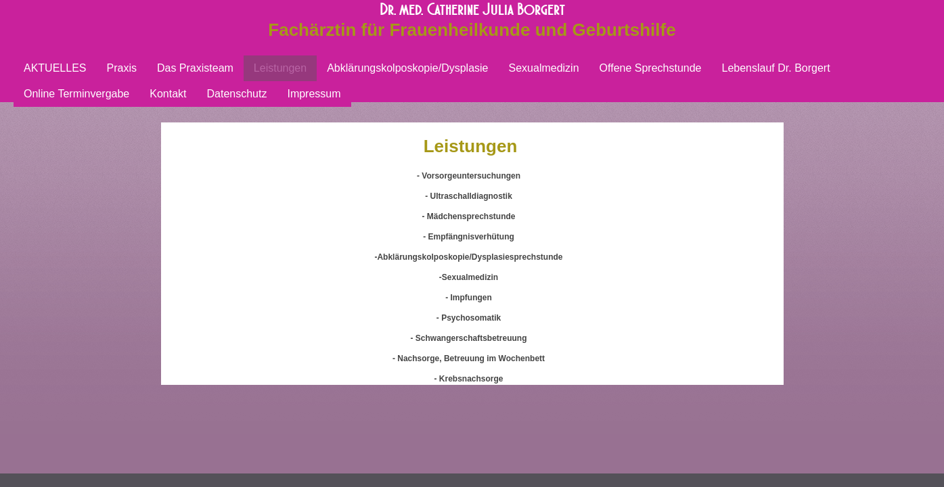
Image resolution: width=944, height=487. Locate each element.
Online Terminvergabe (76, 93)
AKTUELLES (55, 68)
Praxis (121, 68)
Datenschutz (237, 93)
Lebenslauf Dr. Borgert (776, 68)
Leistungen (280, 68)
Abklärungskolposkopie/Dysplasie (407, 68)
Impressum (313, 93)
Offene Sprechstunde (651, 68)
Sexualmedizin (544, 68)
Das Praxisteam (195, 68)
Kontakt (168, 93)
